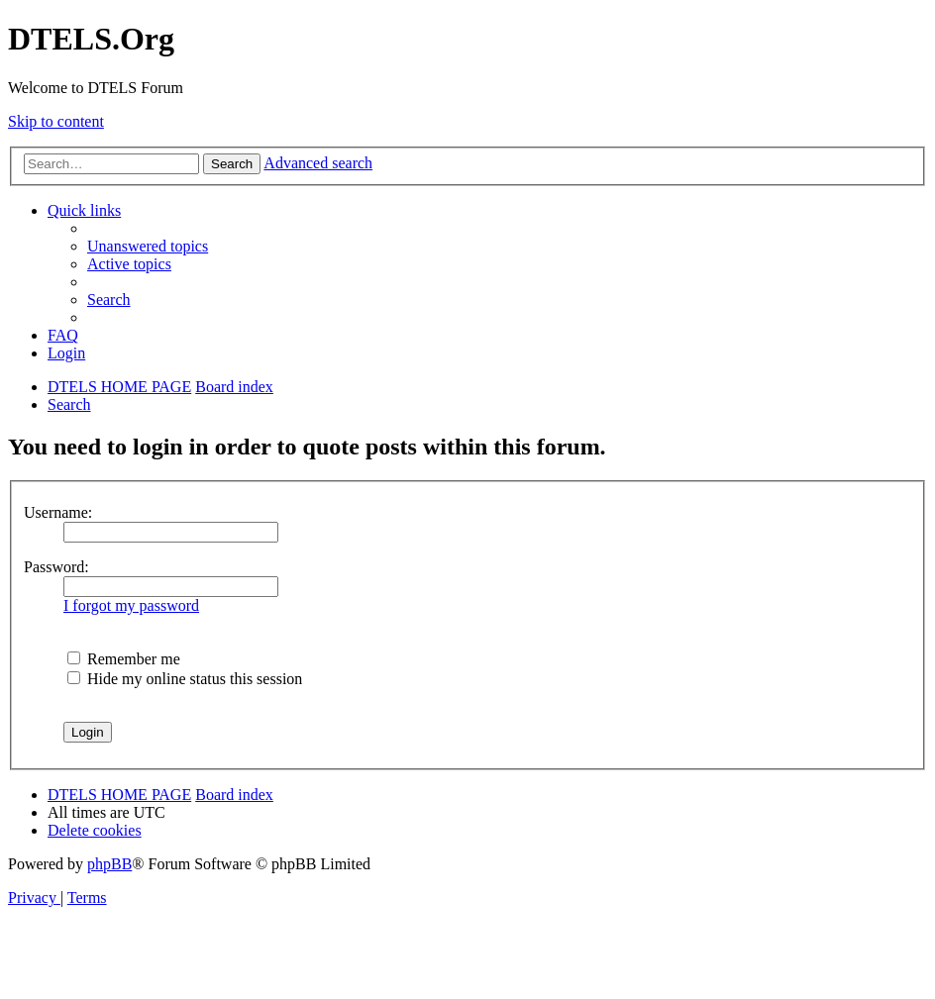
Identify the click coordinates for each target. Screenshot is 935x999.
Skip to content (56, 121)
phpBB (109, 863)
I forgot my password (131, 605)
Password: (56, 566)
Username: (58, 512)
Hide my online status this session (184, 678)
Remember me (123, 658)
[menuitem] (147, 246)
